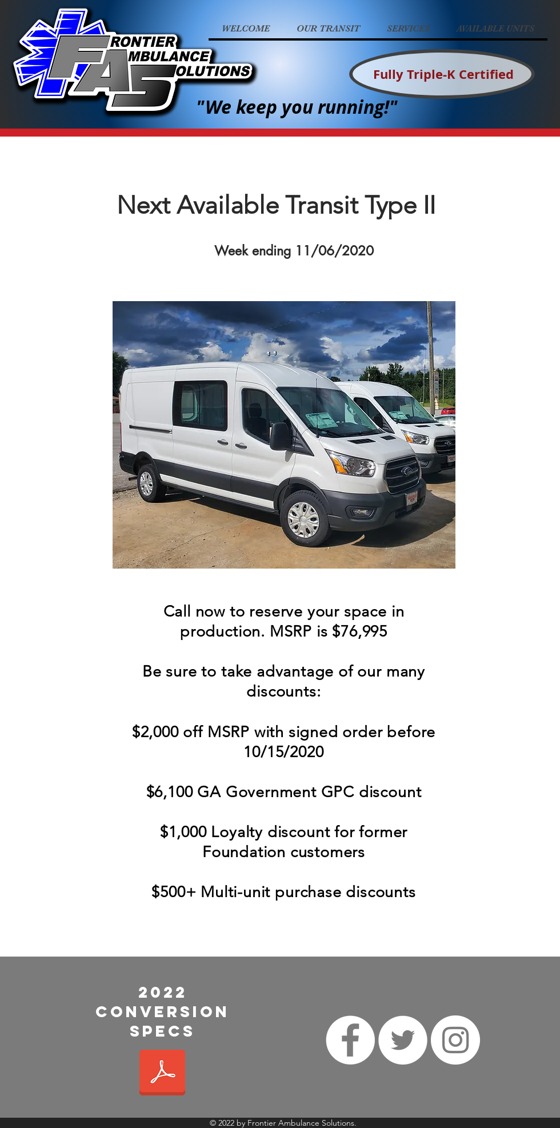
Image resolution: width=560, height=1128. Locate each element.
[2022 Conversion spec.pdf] (162, 1073)
